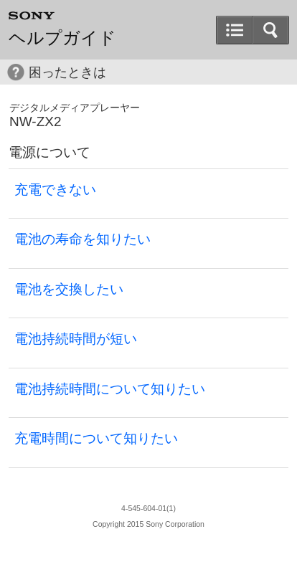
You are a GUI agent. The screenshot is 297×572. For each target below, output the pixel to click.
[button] (270, 30)
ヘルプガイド (62, 38)
